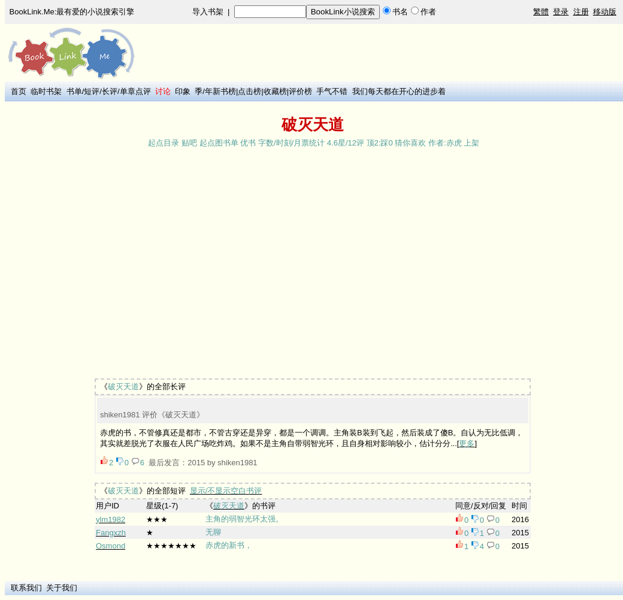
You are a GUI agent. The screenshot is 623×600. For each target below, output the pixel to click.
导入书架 (207, 11)
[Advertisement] (112, 264)
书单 (74, 91)
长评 (109, 91)
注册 (581, 11)
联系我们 (26, 587)
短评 (91, 91)
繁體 (541, 11)
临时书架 (46, 91)
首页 (18, 91)
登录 (560, 11)
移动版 (604, 11)
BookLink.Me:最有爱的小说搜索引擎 (72, 11)
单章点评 (135, 91)
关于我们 (61, 587)
